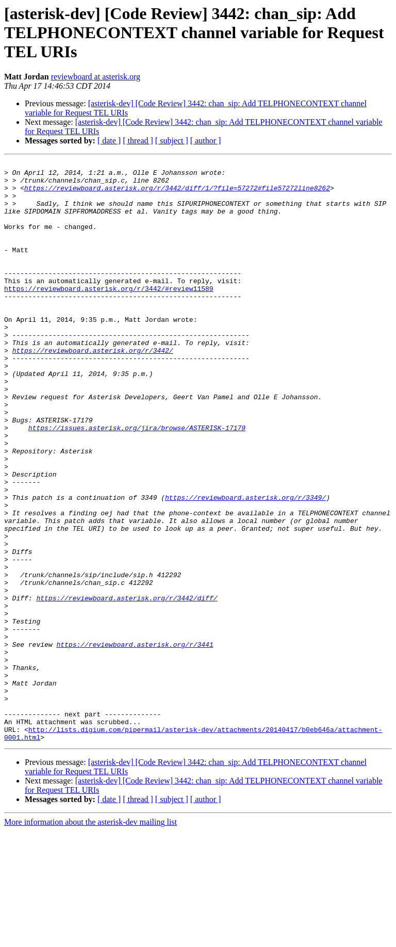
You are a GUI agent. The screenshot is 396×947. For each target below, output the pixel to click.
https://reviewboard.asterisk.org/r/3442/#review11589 (108, 314)
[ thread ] (138, 140)
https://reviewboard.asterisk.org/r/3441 (134, 741)
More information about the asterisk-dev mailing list (90, 938)
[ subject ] (171, 140)
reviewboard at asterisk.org (95, 76)
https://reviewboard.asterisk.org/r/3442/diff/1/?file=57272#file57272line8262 (177, 194)
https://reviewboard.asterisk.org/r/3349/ (245, 565)
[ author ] (205, 140)
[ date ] (109, 140)
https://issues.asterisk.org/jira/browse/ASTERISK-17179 (136, 481)
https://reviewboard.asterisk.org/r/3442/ (92, 389)
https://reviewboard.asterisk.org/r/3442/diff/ (126, 686)
